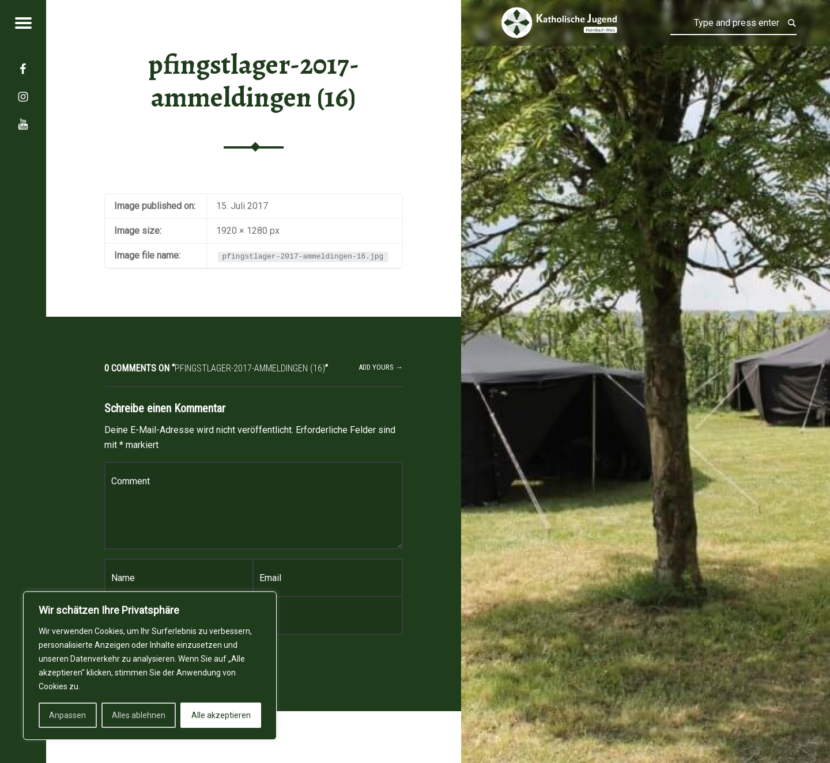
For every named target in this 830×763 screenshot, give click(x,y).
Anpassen (67, 715)
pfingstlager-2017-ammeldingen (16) (253, 80)
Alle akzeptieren (221, 715)
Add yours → (381, 367)
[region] (150, 665)
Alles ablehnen (138, 715)
